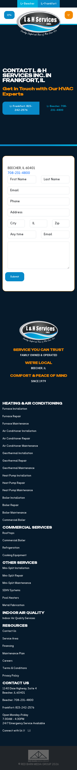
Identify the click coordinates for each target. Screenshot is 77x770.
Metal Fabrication (13, 605)
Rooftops (8, 533)
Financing (8, 646)
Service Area (10, 638)
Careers (7, 661)
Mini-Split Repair (12, 575)
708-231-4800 (19, 173)
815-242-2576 (24, 707)
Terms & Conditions (14, 668)
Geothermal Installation (17, 453)
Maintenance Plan (13, 653)
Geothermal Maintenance (18, 468)
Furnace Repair (11, 416)
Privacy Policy (10, 675)
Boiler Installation (13, 498)
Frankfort (48, 4)
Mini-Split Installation (15, 568)
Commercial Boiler (13, 520)
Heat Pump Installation (16, 475)
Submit (14, 277)
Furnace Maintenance (15, 423)
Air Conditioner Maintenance (20, 446)
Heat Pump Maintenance (17, 490)
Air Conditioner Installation (19, 431)
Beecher (27, 4)
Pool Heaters (10, 598)
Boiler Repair (10, 505)
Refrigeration (11, 548)
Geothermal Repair (14, 461)
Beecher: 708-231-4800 (57, 108)
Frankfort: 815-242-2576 (21, 108)
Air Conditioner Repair (16, 438)
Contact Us (9, 631)
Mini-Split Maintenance (16, 583)
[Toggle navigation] (9, 15)
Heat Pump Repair (13, 483)
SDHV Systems (11, 590)
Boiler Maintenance (14, 512)
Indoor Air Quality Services (18, 618)
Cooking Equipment (14, 555)
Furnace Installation (14, 409)
